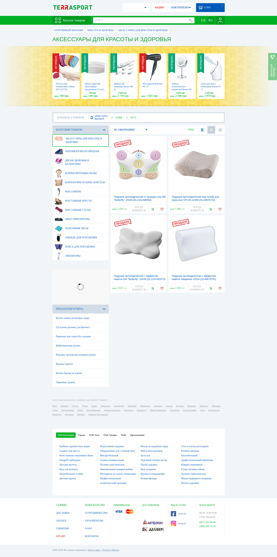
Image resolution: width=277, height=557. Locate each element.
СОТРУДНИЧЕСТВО (96, 513)
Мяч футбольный (109, 455)
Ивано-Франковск (158, 410)
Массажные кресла (73, 201)
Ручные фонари (149, 478)
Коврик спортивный (191, 464)
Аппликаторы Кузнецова (77, 151)
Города (81, 435)
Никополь (56, 414)
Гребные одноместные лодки (75, 446)
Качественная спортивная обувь (76, 455)
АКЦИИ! (159, 7)
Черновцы (128, 410)
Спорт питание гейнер (193, 469)
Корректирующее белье (76, 173)
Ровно (80, 410)
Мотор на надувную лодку (154, 446)
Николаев (132, 406)
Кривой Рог (119, 406)
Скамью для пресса (70, 451)
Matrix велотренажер (152, 451)
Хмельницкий (67, 410)
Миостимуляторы (72, 219)
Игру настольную (69, 469)
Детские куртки (68, 478)
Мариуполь (145, 406)
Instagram (178, 523)
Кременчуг (141, 410)
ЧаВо (123, 435)
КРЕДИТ (61, 536)
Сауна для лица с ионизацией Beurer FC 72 (211, 86)
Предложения (137, 435)
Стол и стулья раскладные (195, 446)
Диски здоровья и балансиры (72, 161)
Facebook (178, 513)
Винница (158, 406)
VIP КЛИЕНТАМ (94, 520)
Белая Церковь (189, 410)
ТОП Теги (94, 435)
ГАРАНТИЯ (62, 528)
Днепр (85, 406)
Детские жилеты (68, 464)
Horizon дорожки (190, 483)
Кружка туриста (64, 364)
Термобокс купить (65, 382)
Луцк (202, 410)
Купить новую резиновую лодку (73, 318)
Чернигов (191, 406)
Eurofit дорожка (149, 464)
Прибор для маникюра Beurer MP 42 (123, 86)
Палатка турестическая (112, 464)
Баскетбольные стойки (71, 474)
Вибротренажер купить (68, 345)
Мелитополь (213, 410)
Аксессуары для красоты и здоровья (78, 139)
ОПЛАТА (61, 520)
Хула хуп (145, 455)
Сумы (55, 410)
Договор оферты (110, 550)
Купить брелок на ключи (69, 373)
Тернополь (174, 410)
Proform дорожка (190, 451)
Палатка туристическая (193, 474)
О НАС (88, 528)
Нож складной (148, 469)
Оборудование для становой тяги (117, 451)
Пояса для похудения (75, 247)
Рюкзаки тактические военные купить (76, 354)
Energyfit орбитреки (70, 460)
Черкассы (203, 406)
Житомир (216, 406)
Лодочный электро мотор (154, 460)
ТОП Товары (110, 435)
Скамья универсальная (112, 460)
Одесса (75, 406)
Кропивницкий (93, 410)
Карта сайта (94, 550)
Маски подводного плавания (196, 478)
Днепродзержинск (112, 410)
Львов (94, 406)
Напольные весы (71, 228)
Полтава (180, 406)
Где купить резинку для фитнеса (73, 327)
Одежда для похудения (76, 238)
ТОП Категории (66, 435)
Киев (54, 406)
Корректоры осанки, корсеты (80, 182)
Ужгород (81, 414)
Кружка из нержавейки (153, 474)
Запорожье (105, 406)
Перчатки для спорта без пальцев (73, 336)
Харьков (64, 406)
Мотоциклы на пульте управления (118, 474)
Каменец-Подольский (98, 414)
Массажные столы (73, 210)
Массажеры (68, 192)
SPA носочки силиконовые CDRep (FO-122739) (65, 86)
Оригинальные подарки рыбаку (116, 469)
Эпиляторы (68, 256)
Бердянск (69, 414)
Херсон (169, 406)
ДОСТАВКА (63, 513)
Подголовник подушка (112, 446)
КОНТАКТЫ (92, 536)
